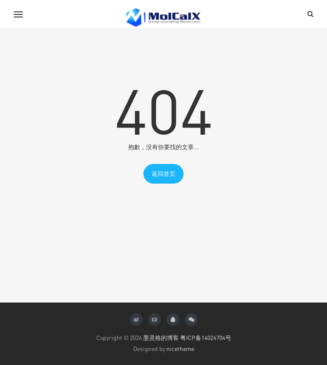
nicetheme (180, 348)
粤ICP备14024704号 (205, 337)
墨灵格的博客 (161, 337)
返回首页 (163, 173)
